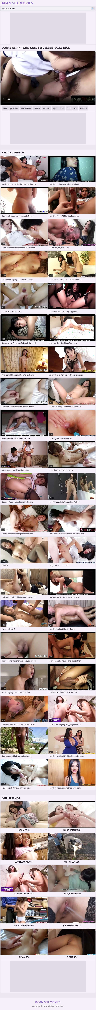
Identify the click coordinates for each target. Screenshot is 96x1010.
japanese (14, 108)
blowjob (37, 108)
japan (55, 108)
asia (75, 108)
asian (5, 108)
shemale (83, 108)
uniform (46, 108)
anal (62, 108)
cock (69, 108)
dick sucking (26, 108)
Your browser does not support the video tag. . (48, 78)
